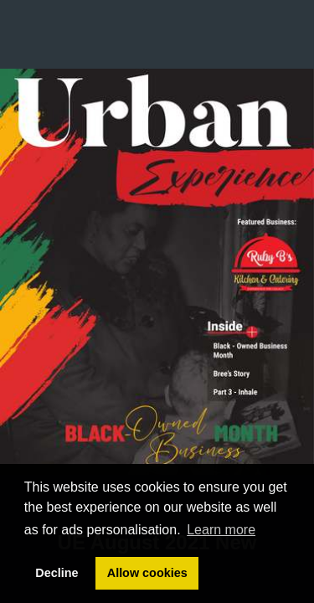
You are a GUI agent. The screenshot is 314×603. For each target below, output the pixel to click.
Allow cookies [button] (147, 573)
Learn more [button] (221, 530)
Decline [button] (56, 573)
